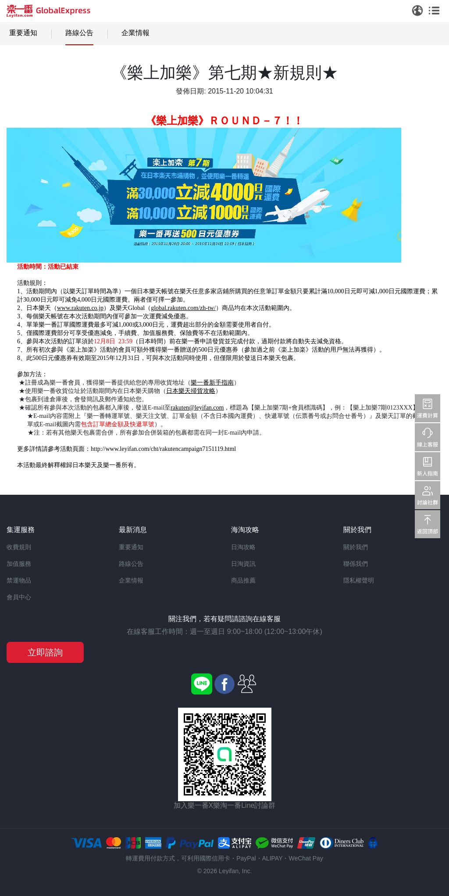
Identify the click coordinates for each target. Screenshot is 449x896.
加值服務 (19, 563)
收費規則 (19, 547)
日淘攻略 (243, 547)
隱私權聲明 (358, 580)
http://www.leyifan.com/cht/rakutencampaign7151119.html (163, 449)
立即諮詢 (45, 652)
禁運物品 (19, 580)
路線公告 (79, 32)
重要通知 (23, 32)
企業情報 (135, 32)
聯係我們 (355, 563)
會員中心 (19, 597)
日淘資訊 (243, 563)
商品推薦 (243, 580)
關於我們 (355, 547)
